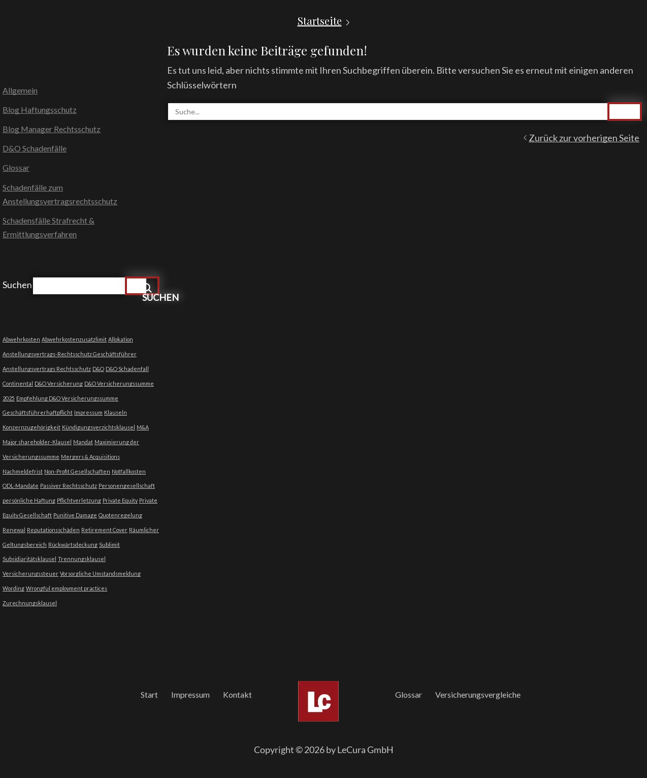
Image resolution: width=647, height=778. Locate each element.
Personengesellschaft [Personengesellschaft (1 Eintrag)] (127, 485)
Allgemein (20, 90)
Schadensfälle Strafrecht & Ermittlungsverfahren (48, 227)
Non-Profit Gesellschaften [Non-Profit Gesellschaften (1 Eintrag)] (77, 471)
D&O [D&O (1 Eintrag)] (98, 368)
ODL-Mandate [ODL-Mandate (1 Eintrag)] (21, 485)
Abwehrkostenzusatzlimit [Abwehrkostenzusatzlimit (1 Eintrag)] (74, 339)
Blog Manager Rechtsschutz (52, 129)
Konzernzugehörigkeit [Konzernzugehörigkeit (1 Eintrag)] (31, 427)
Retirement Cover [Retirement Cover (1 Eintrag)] (104, 529)
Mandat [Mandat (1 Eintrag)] (83, 442)
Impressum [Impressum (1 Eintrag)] (88, 412)
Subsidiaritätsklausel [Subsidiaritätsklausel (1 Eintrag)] (29, 558)
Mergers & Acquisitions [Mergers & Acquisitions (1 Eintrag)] (90, 456)
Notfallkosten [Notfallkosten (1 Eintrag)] (129, 471)
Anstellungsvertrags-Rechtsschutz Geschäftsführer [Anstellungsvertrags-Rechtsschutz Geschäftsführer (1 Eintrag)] (70, 354)
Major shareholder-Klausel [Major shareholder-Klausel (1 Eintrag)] (37, 442)
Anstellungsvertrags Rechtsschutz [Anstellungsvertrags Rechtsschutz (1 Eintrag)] (47, 368)
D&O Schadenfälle (35, 148)
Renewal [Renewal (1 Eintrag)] (14, 529)
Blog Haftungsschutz (40, 109)
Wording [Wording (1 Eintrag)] (13, 588)
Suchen (17, 284)
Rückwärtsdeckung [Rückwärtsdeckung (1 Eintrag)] (73, 544)
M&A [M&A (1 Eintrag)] (143, 427)
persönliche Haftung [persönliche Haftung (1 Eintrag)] (29, 500)
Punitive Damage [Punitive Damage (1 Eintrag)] (75, 515)
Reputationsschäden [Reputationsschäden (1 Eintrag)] (53, 529)
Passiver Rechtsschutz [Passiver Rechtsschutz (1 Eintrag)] (68, 485)
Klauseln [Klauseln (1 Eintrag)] (115, 412)
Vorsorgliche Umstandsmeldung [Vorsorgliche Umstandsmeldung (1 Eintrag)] (100, 573)
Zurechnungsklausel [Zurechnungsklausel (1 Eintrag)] (30, 603)
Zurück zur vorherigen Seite (584, 137)
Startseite (320, 21)
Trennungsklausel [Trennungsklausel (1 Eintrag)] (82, 558)
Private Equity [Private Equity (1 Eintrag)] (120, 500)
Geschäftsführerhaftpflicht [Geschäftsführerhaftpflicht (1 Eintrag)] (38, 412)
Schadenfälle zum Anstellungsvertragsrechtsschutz (60, 194)
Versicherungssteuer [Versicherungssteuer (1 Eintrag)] (30, 573)
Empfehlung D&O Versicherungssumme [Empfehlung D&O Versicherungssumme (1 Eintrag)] (67, 398)
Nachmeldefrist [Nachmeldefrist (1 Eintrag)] (23, 471)
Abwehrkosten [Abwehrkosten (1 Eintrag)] (21, 339)
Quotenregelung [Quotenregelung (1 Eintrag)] (120, 515)
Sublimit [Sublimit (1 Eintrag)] (109, 544)
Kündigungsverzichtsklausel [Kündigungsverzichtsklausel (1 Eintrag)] (98, 427)
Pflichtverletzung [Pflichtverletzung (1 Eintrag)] (79, 500)
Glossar (16, 167)
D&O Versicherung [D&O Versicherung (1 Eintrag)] (59, 383)
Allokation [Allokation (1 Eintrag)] (120, 339)
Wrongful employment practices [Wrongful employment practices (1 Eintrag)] (66, 588)
